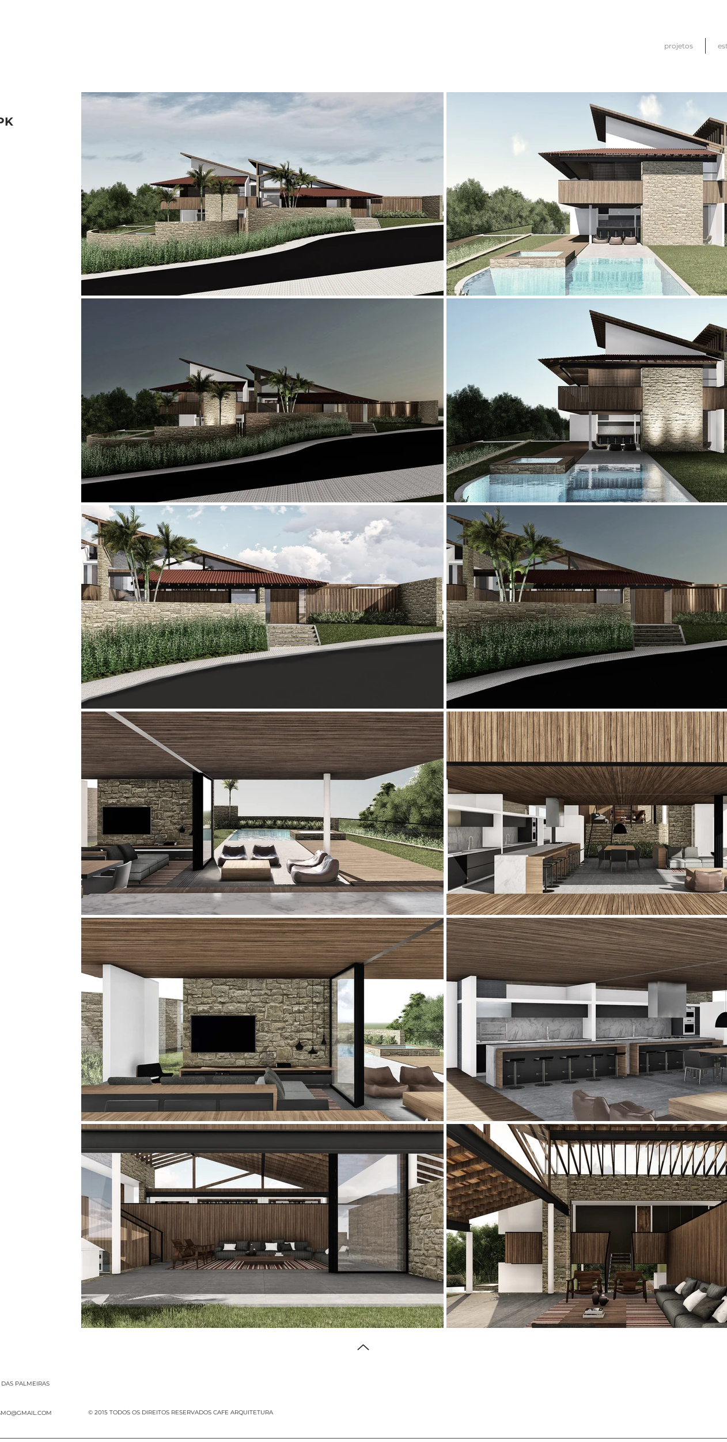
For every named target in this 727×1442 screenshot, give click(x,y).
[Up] (363, 1347)
